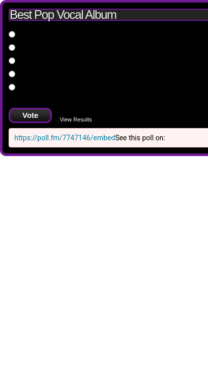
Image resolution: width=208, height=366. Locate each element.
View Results (76, 119)
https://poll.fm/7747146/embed (64, 138)
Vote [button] (30, 115)
